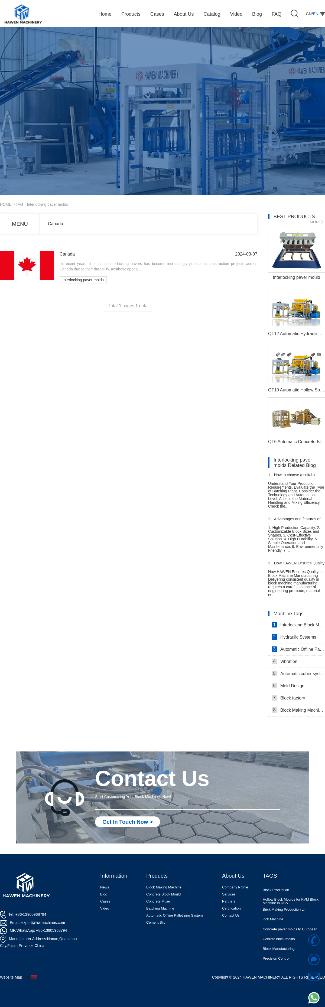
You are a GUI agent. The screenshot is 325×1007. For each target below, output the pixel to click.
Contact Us (230, 915)
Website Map (11, 977)
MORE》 (317, 222)
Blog (103, 894)
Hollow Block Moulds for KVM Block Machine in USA (290, 907)
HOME (5, 204)
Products (157, 876)
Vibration (284, 661)
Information (113, 876)
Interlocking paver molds (83, 280)
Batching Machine (160, 908)
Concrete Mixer (158, 901)
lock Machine (273, 925)
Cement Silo (155, 922)
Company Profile (235, 887)
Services (229, 894)
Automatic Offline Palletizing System (174, 915)
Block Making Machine (163, 887)
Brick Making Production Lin (284, 915)
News (104, 887)
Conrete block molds (279, 945)
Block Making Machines (298, 710)
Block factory (288, 698)
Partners (228, 901)
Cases (105, 901)
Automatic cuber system (298, 673)
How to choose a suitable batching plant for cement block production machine (294, 477)
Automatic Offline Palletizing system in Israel (298, 649)
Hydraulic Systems (294, 637)
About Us (233, 876)
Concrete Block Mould (163, 894)
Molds (267, 886)
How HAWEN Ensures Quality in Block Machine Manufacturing (296, 565)
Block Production (276, 896)
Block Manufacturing (279, 954)
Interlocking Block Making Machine (298, 624)
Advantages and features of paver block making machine (294, 521)
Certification (231, 908)
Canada (55, 223)
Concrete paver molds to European (290, 935)
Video (104, 908)
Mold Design (288, 685)
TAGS (270, 876)
